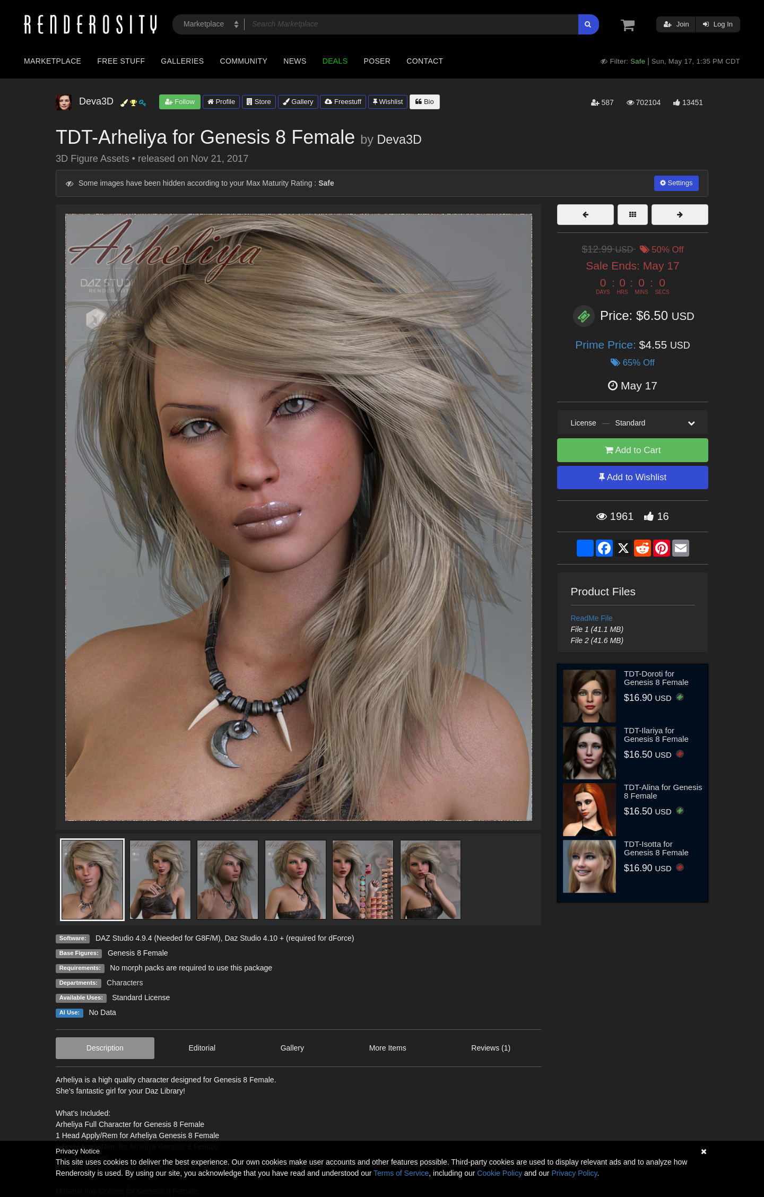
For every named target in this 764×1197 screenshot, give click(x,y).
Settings (676, 183)
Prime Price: (607, 345)
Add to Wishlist (632, 477)
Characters (125, 982)
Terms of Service (401, 1173)
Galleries (182, 61)
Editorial (201, 1048)
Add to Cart (633, 450)
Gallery (298, 102)
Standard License (141, 997)
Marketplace (52, 61)
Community (244, 61)
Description (105, 1048)
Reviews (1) (490, 1048)
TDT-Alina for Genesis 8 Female (663, 792)
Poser (376, 61)
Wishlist (388, 102)
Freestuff (343, 102)
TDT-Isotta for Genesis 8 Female (656, 848)
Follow (180, 102)
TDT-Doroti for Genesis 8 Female (656, 678)
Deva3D (399, 139)
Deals (335, 61)
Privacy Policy (574, 1173)
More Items (387, 1048)
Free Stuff (121, 61)
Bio (424, 102)
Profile (221, 102)
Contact (424, 61)
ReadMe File (592, 618)
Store (259, 102)
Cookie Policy (499, 1173)
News (294, 61)
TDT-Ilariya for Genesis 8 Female (656, 735)
